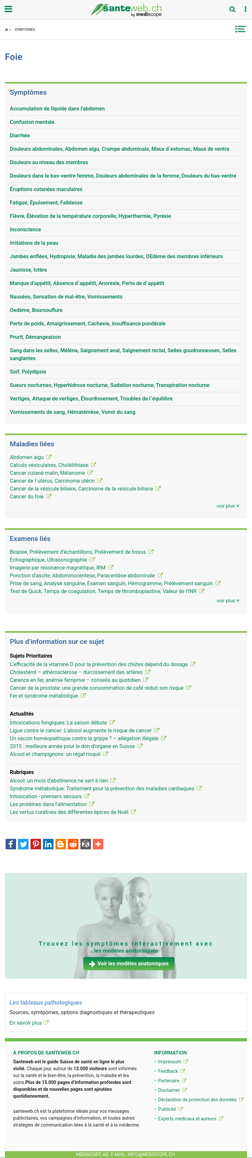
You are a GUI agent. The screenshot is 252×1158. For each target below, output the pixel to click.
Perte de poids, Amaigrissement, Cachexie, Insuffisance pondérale (87, 323)
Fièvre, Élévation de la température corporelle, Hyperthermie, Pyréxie (90, 216)
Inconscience (25, 229)
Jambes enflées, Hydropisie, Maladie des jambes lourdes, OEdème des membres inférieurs (116, 256)
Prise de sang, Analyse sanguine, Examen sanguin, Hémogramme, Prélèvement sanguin (115, 583)
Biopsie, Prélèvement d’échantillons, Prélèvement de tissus (82, 552)
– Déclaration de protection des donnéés (199, 1099)
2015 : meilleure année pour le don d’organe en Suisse (76, 746)
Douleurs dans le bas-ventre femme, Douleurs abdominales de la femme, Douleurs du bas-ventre (123, 176)
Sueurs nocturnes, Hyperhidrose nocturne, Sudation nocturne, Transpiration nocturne (109, 385)
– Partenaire (170, 1080)
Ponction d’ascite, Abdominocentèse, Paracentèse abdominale (86, 575)
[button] (245, 9)
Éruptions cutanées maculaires (46, 189)
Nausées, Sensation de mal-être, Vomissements (66, 297)
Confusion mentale (32, 122)
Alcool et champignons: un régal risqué (59, 754)
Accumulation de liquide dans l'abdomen (57, 109)
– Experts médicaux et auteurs (188, 1118)
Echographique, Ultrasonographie (52, 560)
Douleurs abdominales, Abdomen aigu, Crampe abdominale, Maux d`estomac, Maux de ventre (119, 149)
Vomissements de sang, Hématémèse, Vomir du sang (73, 412)
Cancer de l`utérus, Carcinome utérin (56, 481)
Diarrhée (20, 135)
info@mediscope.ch (151, 1154)
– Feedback (169, 1071)
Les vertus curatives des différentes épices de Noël (73, 812)
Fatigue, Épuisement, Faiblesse (46, 203)
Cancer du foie (31, 496)
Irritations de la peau (34, 243)
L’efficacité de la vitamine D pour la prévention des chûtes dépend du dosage (103, 664)
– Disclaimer (170, 1090)
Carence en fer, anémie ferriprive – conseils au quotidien (79, 680)
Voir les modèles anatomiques (129, 963)
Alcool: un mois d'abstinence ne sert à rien (63, 781)
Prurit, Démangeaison (35, 337)
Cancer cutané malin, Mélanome (51, 473)
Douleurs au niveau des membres (49, 162)
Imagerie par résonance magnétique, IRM (62, 568)
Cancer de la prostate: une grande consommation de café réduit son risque (100, 688)
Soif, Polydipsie (28, 372)
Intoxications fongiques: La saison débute (62, 723)
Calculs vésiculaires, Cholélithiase (53, 465)
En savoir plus (29, 1023)
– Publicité (168, 1109)
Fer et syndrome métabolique (48, 696)
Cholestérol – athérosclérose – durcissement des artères (80, 672)
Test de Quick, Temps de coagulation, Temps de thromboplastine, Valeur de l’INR (107, 591)
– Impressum (171, 1061)
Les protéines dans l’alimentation (52, 804)
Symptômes (25, 29)
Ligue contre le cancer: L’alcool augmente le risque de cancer (84, 730)
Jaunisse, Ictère (28, 270)
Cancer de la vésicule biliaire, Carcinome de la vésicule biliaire (85, 489)
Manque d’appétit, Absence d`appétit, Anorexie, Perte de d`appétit (87, 283)
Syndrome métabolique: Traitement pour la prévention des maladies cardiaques (106, 788)
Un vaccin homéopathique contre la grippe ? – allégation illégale (88, 738)
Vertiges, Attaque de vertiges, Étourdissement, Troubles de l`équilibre (91, 399)
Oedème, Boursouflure (36, 310)
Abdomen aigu (31, 457)
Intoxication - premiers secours (50, 796)
